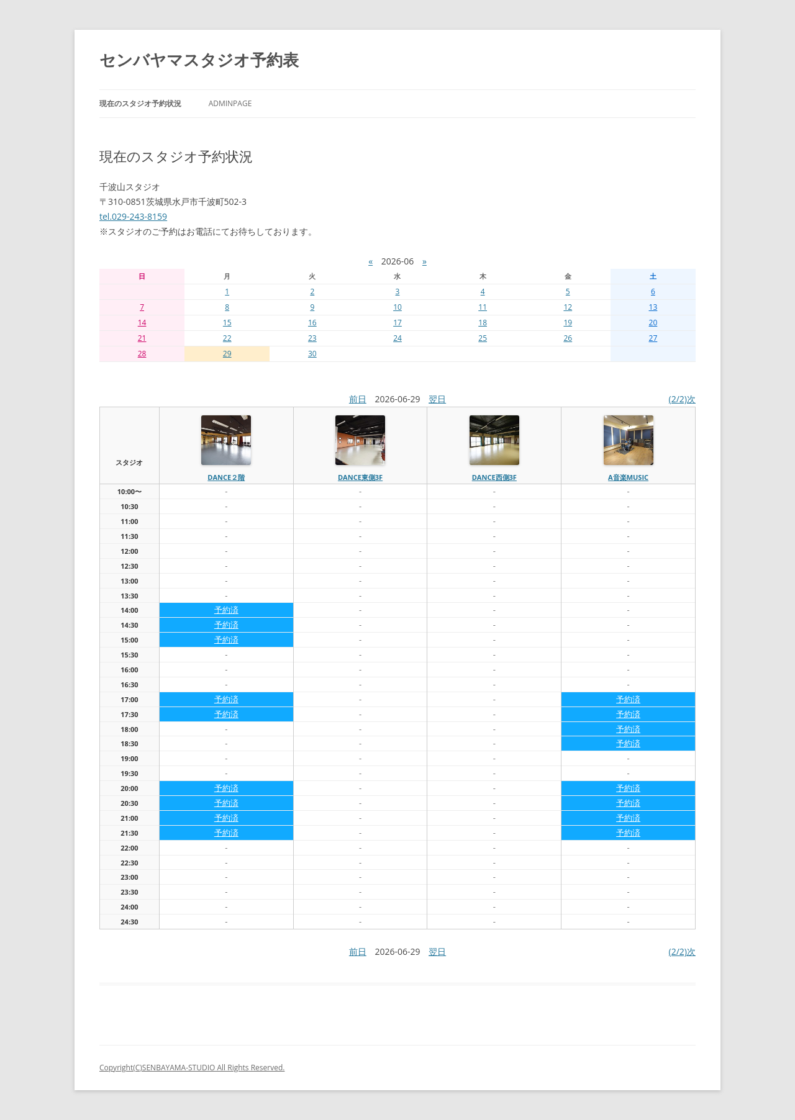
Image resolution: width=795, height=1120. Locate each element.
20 (653, 322)
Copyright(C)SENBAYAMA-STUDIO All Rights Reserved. (191, 1067)
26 (567, 338)
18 (482, 322)
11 (482, 307)
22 (227, 338)
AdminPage (230, 103)
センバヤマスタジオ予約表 (199, 59)
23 (312, 338)
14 (142, 322)
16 (312, 322)
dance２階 (226, 477)
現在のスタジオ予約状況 (140, 103)
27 (653, 338)
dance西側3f (494, 477)
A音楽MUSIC (628, 477)
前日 (357, 399)
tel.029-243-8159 (133, 216)
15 (227, 322)
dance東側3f (360, 477)
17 (397, 322)
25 (482, 338)
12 (567, 307)
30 (312, 353)
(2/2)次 (682, 399)
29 (227, 353)
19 (567, 322)
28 (142, 353)
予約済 (226, 609)
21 (142, 338)
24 (397, 338)
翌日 (437, 399)
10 (397, 307)
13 (653, 307)
